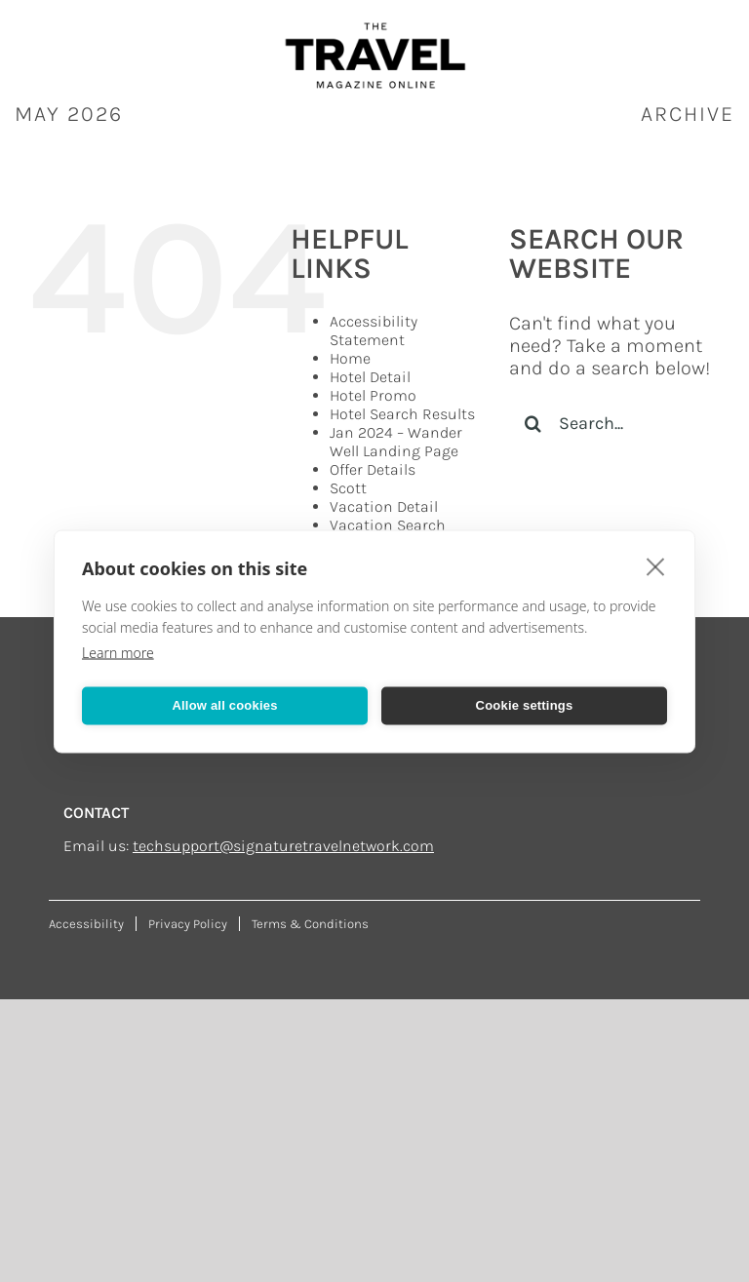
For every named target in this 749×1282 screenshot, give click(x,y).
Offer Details (372, 469)
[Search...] (614, 423)
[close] (656, 565)
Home (350, 358)
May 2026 (69, 114)
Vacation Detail (384, 506)
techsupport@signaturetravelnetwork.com (283, 845)
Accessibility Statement (373, 330)
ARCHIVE (687, 114)
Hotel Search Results (402, 414)
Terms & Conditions (310, 923)
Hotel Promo (373, 395)
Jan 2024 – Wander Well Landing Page (396, 441)
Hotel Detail (370, 377)
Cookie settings (524, 705)
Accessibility (86, 923)
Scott (348, 488)
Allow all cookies (224, 705)
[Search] (533, 423)
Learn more (118, 651)
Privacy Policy (187, 923)
